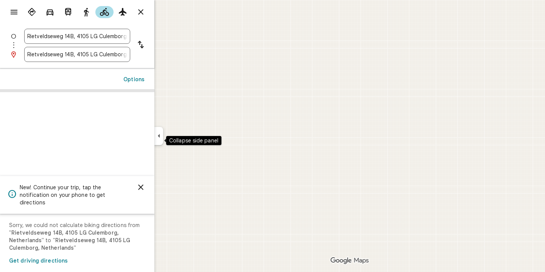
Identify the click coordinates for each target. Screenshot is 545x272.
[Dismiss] (168, 187)
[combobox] (104, 36)
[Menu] (13, 13)
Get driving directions (65, 260)
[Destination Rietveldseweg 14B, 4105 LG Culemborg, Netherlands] (104, 54)
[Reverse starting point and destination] (168, 45)
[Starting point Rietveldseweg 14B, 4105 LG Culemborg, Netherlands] (104, 36)
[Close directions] (168, 12)
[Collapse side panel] (186, 136)
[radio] (59, 12)
